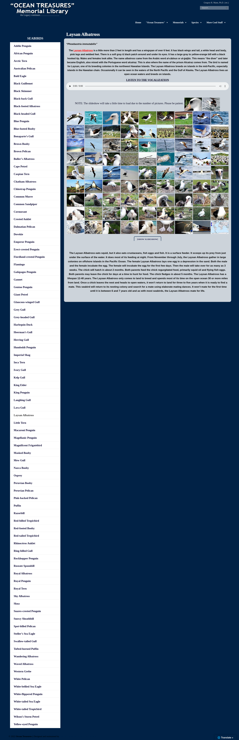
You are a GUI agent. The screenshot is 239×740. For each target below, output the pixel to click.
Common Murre (23, 196)
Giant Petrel (21, 294)
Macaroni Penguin (24, 430)
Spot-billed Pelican (24, 626)
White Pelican (22, 678)
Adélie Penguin (22, 45)
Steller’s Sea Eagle (24, 633)
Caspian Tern (21, 174)
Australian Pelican (24, 68)
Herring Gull (21, 339)
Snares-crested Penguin (27, 611)
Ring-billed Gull (23, 550)
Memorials (178, 22)
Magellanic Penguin (25, 437)
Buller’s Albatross (24, 158)
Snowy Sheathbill (24, 618)
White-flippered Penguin (28, 694)
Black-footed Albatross (27, 106)
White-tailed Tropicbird (27, 709)
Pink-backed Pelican (26, 498)
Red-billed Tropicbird (26, 520)
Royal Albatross (23, 573)
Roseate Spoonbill (24, 565)
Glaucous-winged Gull (27, 302)
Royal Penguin (22, 581)
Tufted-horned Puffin (26, 648)
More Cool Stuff (215, 22)
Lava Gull (19, 407)
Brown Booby (22, 143)
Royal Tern (20, 588)
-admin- (192, 736)
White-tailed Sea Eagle (27, 701)
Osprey (18, 475)
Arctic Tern (20, 60)
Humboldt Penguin (25, 347)
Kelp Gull (19, 377)
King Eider (20, 385)
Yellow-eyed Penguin (26, 724)
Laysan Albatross (24, 415)
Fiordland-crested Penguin (29, 256)
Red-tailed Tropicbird (26, 535)
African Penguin (23, 53)
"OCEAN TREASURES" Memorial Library (42, 8)
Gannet (18, 279)
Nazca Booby (21, 467)
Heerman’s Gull (23, 332)
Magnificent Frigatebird (28, 445)
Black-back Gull (23, 98)
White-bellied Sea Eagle (27, 686)
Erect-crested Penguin (26, 249)
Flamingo (19, 264)
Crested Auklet (22, 219)
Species (195, 22)
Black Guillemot (23, 83)
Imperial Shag (22, 354)
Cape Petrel (20, 166)
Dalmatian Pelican (24, 226)
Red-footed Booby (24, 528)
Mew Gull (19, 460)
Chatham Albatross (25, 181)
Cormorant (20, 211)
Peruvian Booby (23, 483)
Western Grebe (22, 671)
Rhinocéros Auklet (24, 543)
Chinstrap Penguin (25, 189)
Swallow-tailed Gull (25, 641)
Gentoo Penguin (23, 287)
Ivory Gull (20, 369)
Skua (17, 603)
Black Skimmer (23, 91)
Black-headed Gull (24, 113)
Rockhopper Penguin (26, 558)
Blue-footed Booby (24, 128)
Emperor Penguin (24, 241)
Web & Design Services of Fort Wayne (78, 736)
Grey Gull (19, 309)
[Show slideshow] (147, 239)
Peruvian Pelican (23, 490)
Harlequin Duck (23, 324)
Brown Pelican (22, 151)
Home (138, 22)
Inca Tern (19, 362)
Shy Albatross (22, 596)
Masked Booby (22, 452)
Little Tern (20, 422)
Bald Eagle (20, 76)
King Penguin (22, 392)
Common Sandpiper (25, 204)
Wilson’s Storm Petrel (26, 716)
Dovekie (18, 234)
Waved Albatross (23, 663)
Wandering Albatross (26, 656)
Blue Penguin (21, 121)
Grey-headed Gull (24, 317)
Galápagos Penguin (25, 271)
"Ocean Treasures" (155, 22)
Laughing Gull (22, 400)
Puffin (17, 505)
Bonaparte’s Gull (24, 136)
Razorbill (19, 513)
